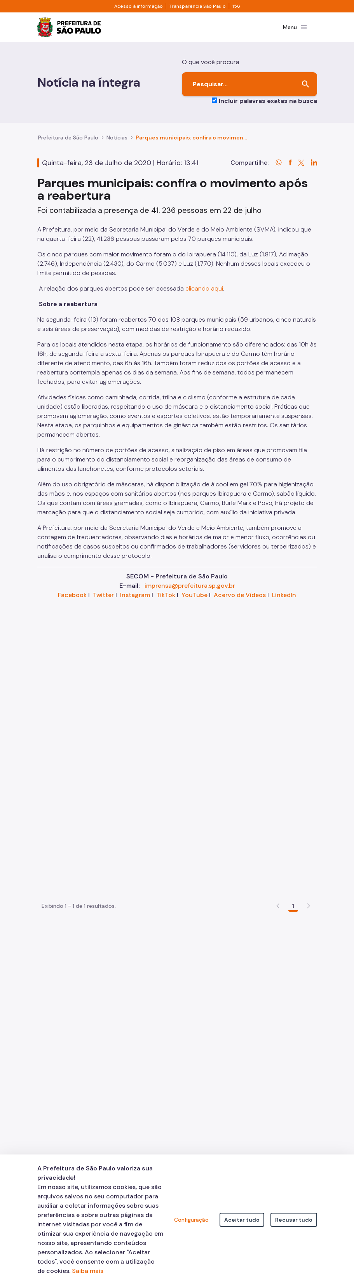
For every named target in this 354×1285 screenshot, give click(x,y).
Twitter (103, 599)
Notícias (116, 142)
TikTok (165, 599)
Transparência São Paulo (197, 6)
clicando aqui (204, 293)
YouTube (194, 599)
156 (236, 6)
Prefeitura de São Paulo (68, 142)
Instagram (135, 599)
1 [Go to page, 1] (293, 823)
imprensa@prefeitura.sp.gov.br (190, 590)
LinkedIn (284, 599)
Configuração (191, 1219)
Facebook (72, 599)
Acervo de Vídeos (240, 599)
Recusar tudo (293, 1219)
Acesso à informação (138, 6)
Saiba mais (87, 1271)
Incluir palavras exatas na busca (268, 105)
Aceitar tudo (242, 1219)
